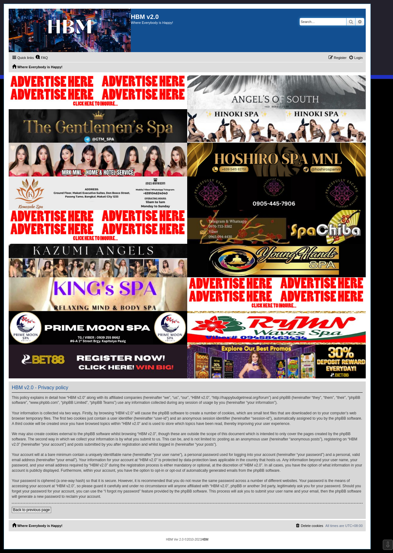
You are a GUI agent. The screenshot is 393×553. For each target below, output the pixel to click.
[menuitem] (41, 57)
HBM (204, 539)
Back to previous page (31, 510)
